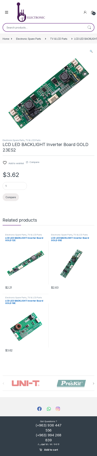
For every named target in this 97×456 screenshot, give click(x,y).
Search (89, 27)
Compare (34, 162)
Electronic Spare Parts (28, 38)
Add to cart (51, 449)
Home (6, 38)
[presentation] (93, 383)
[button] (91, 51)
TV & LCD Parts (58, 38)
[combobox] (43, 27)
